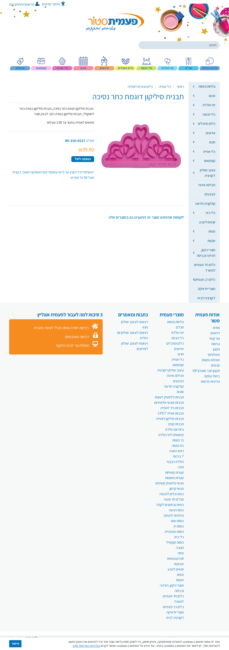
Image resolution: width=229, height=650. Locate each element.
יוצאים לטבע (207, 222)
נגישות (215, 343)
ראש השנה (176, 451)
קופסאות (209, 160)
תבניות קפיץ (176, 424)
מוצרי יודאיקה (206, 288)
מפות (211, 231)
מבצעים (210, 194)
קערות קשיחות (174, 472)
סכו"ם (180, 327)
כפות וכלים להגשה (171, 494)
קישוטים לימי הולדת (171, 434)
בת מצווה (178, 445)
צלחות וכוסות (207, 86)
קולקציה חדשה (205, 203)
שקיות (211, 240)
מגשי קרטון (177, 488)
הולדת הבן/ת (175, 461)
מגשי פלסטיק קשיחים (169, 483)
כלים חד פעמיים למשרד (204, 267)
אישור (15, 643)
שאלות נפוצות (211, 360)
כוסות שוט (177, 520)
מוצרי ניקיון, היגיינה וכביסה (206, 252)
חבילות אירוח (207, 184)
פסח (181, 553)
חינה (181, 467)
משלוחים (214, 354)
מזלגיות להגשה (173, 515)
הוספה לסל (83, 159)
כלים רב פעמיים (205, 279)
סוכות (180, 391)
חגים (212, 142)
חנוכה (180, 547)
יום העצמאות (175, 558)
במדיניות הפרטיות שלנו (86, 646)
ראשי (180, 86)
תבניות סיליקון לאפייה (170, 418)
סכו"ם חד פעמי (174, 499)
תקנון (216, 349)
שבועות (179, 563)
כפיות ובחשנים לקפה (170, 504)
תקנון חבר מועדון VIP (206, 370)
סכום (212, 95)
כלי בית (210, 212)
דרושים (215, 333)
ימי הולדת (209, 104)
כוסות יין (179, 526)
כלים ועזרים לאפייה (140, 86)
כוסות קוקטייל (175, 542)
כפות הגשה (176, 510)
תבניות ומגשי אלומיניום (169, 402)
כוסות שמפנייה (174, 531)
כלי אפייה (209, 151)
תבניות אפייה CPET (171, 413)
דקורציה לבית (206, 298)
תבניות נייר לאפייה (172, 408)
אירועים (210, 132)
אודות (216, 327)
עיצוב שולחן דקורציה (207, 173)
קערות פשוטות (174, 477)
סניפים (215, 365)
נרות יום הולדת (174, 429)
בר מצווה (178, 440)
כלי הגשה (209, 114)
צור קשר (214, 338)
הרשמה (31, 4)
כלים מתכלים (206, 123)
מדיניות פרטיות (210, 381)
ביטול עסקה (212, 376)
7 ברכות (178, 456)
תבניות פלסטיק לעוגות (169, 397)
